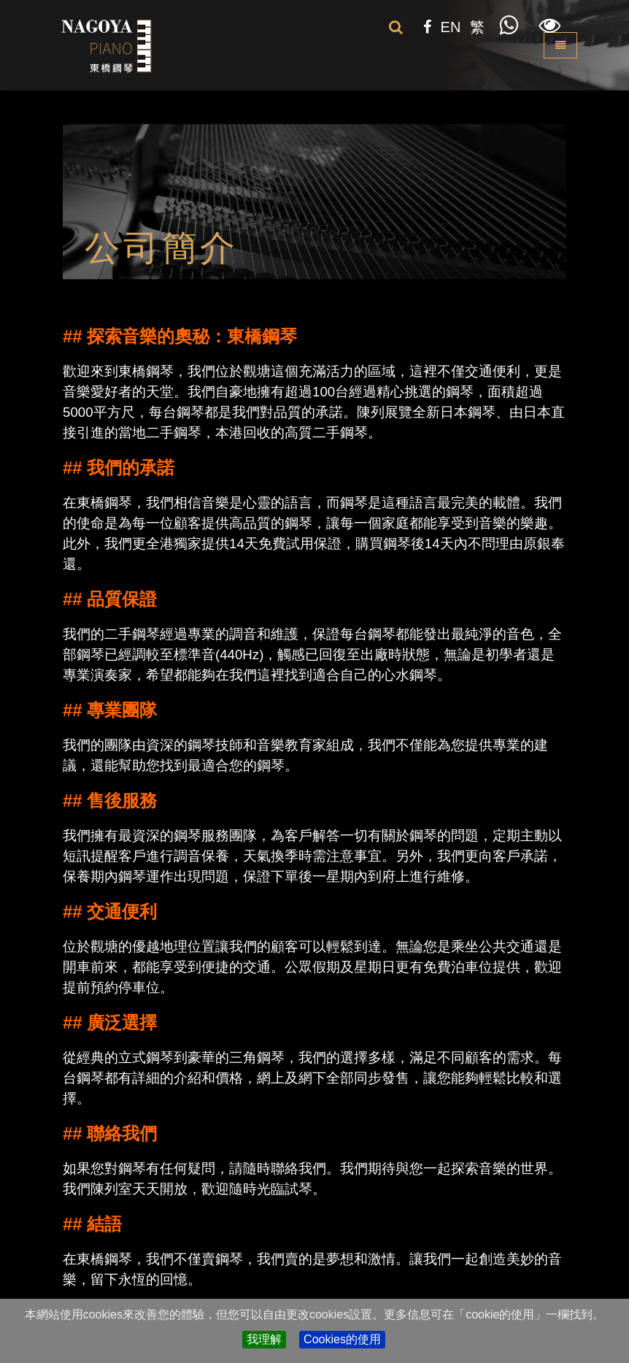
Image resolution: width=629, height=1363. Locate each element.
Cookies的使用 (342, 1339)
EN (451, 27)
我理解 (264, 1339)
